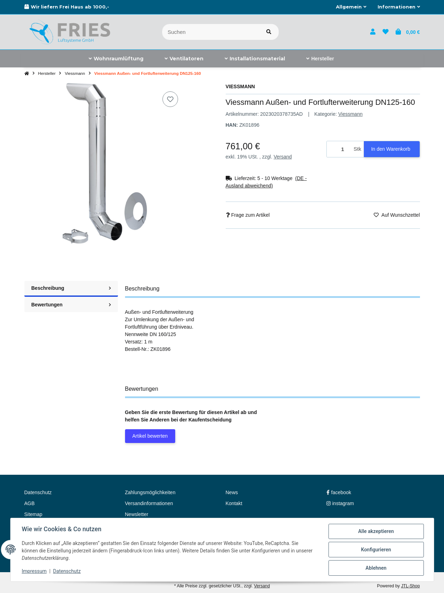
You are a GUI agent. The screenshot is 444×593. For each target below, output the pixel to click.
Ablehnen (376, 568)
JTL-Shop (410, 585)
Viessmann (350, 114)
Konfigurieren (376, 549)
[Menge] (339, 149)
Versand (283, 157)
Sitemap (33, 514)
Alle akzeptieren (376, 531)
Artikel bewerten (150, 436)
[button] (351, 7)
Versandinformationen (149, 503)
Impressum (34, 571)
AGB (29, 503)
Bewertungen (71, 304)
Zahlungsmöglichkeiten (150, 492)
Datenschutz (67, 571)
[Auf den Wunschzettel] (170, 99)
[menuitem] (116, 58)
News (232, 492)
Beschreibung (71, 288)
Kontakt (234, 503)
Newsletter (136, 514)
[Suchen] (210, 32)
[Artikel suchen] (269, 32)
